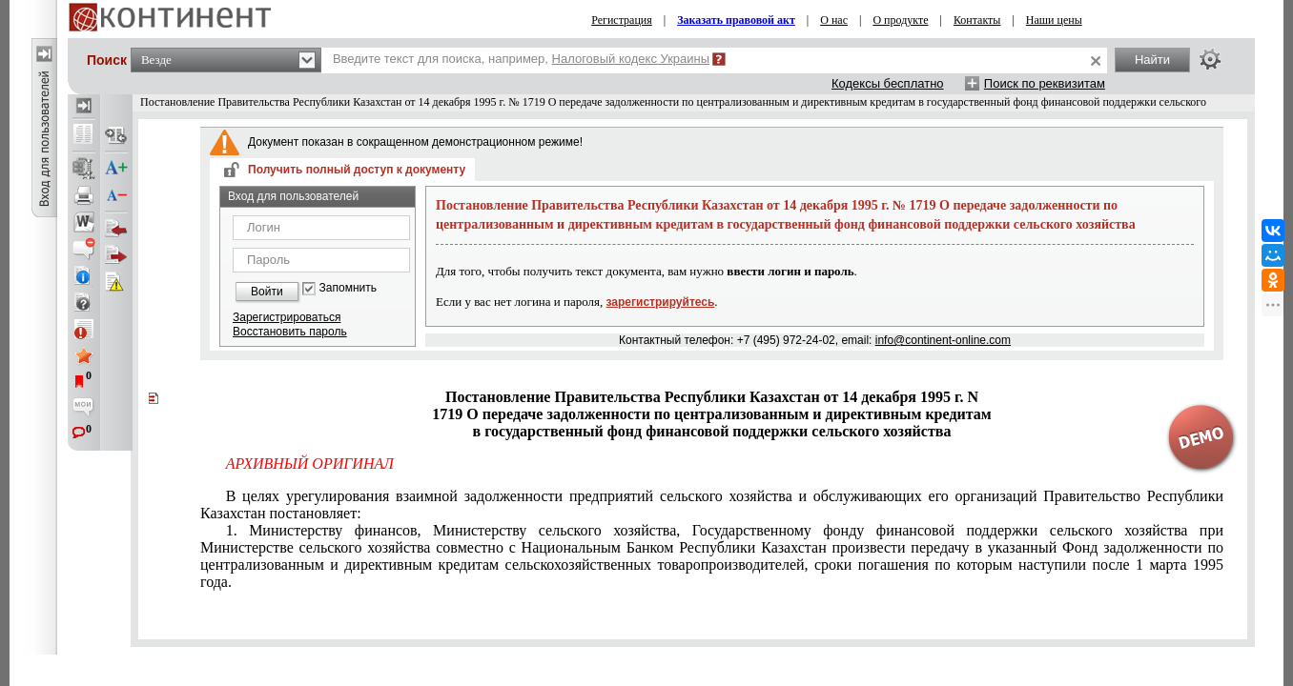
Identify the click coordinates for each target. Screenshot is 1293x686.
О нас (834, 20)
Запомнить (348, 288)
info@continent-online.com (943, 340)
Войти (267, 291)
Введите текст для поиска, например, (521, 58)
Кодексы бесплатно (887, 83)
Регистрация (621, 20)
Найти (1152, 59)
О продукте (900, 20)
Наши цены (1054, 20)
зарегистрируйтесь (660, 302)
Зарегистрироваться (286, 317)
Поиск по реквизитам (1044, 83)
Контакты (977, 20)
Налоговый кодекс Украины (631, 58)
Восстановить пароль (290, 331)
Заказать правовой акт (736, 20)
